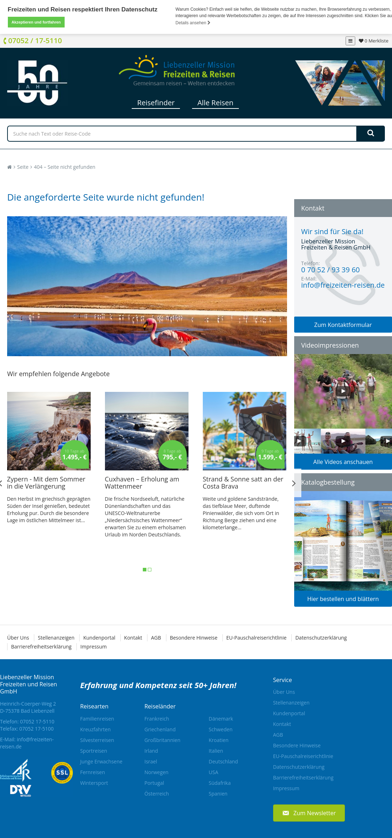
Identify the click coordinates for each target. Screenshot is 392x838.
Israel (150, 761)
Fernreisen (92, 771)
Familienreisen (97, 718)
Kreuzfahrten (95, 729)
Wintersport (94, 782)
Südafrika (220, 782)
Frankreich (156, 718)
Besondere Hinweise (193, 637)
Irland (151, 750)
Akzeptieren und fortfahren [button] (36, 22)
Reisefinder (156, 102)
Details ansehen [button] (193, 22)
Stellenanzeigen (56, 637)
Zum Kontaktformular (343, 324)
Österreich (156, 793)
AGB (156, 637)
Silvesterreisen (97, 739)
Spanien (218, 793)
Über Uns (18, 637)
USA (213, 771)
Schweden (221, 729)
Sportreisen (93, 750)
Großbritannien (162, 739)
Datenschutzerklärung (321, 637)
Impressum (93, 646)
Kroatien (218, 739)
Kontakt (133, 637)
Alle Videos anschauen (343, 461)
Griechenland (160, 729)
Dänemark (221, 718)
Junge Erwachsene (101, 761)
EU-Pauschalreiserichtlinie (256, 637)
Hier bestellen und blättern (343, 598)
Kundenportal (99, 637)
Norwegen (156, 771)
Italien (216, 750)
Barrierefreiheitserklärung (41, 646)
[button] (309, 812)
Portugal (154, 782)
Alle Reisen (215, 102)
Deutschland (223, 761)
